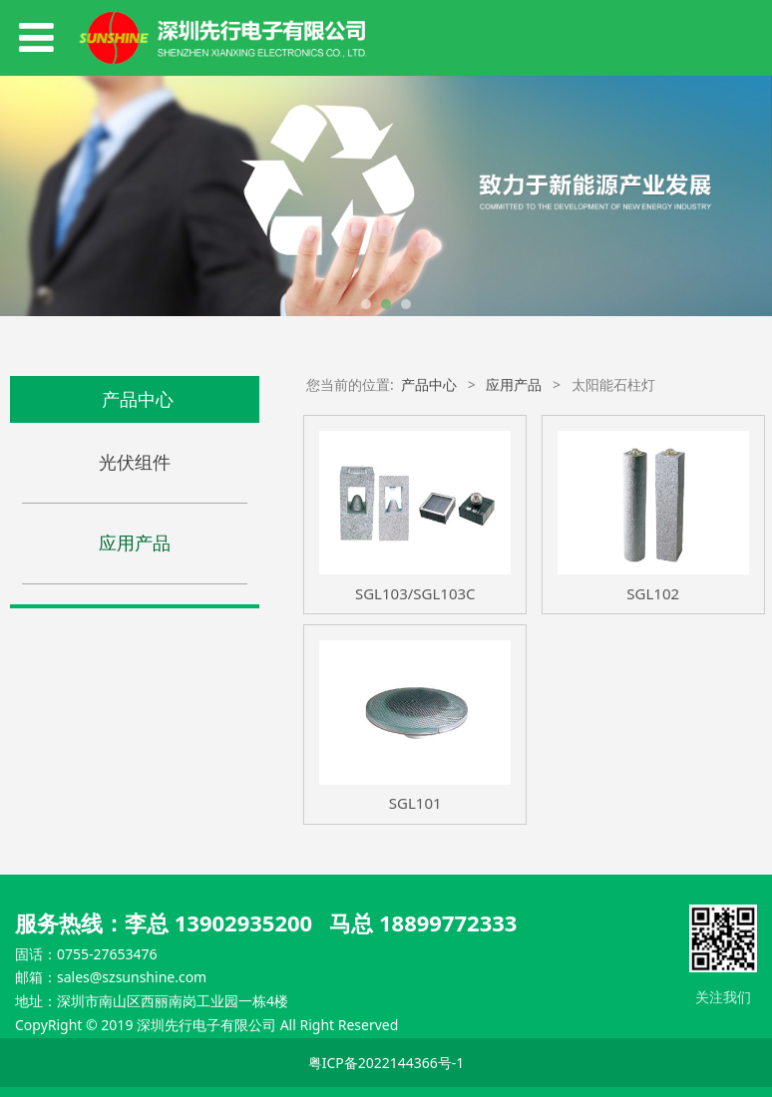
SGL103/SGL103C (415, 593)
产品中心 (429, 384)
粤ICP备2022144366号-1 (386, 1062)
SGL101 (415, 803)
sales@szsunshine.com (131, 976)
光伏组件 (135, 462)
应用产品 (135, 542)
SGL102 (652, 593)
